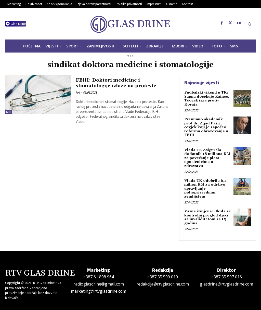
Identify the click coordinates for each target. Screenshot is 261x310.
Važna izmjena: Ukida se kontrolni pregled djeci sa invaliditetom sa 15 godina (207, 217)
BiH (8, 112)
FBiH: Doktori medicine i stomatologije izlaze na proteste (117, 82)
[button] (249, 24)
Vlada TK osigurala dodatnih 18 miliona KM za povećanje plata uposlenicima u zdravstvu (207, 158)
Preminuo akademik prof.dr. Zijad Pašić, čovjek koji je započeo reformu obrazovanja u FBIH (206, 127)
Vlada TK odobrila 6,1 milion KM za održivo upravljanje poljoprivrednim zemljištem (205, 188)
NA (78, 92)
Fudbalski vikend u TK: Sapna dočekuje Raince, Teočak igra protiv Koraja (206, 98)
